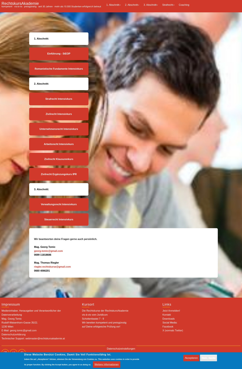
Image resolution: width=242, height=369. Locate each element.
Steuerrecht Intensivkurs (58, 219)
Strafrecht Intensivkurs (58, 99)
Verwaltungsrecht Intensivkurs (59, 204)
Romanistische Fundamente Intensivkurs (59, 68)
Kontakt (167, 314)
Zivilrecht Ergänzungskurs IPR (59, 174)
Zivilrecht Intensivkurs (59, 114)
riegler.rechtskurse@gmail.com (52, 266)
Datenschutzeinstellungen (121, 350)
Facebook (168, 326)
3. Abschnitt (151, 5)
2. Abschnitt (132, 5)
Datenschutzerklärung (14, 334)
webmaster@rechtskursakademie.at (45, 338)
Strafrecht (168, 5)
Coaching (184, 5)
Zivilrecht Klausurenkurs (58, 159)
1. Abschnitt (113, 5)
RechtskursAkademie (20, 3)
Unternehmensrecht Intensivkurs (59, 129)
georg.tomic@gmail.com (48, 251)
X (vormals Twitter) (173, 330)
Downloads (169, 318)
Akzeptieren (191, 359)
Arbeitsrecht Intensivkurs (59, 144)
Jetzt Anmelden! (171, 310)
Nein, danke (208, 359)
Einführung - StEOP (58, 53)
